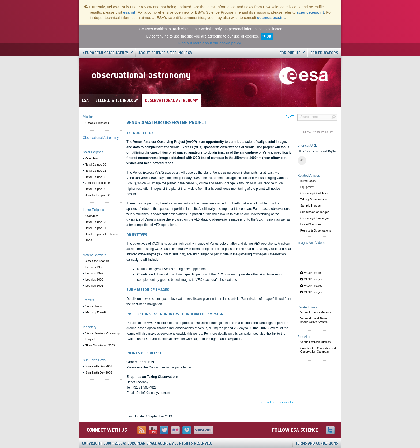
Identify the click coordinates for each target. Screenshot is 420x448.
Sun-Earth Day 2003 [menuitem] (98, 372)
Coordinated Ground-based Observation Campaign (318, 349)
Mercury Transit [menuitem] (95, 312)
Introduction (308, 180)
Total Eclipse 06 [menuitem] (95, 189)
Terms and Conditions (316, 443)
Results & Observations (315, 230)
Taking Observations (313, 199)
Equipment (307, 187)
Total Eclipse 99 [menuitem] (95, 164)
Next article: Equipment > (276, 402)
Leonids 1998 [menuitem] (94, 267)
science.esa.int (310, 12)
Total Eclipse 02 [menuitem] (95, 176)
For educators (324, 53)
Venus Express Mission (315, 312)
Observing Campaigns (314, 218)
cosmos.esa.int (271, 18)
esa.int (129, 12)
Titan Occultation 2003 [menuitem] (100, 345)
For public (290, 53)
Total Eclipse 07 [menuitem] (95, 228)
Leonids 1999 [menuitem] (94, 273)
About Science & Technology (165, 53)
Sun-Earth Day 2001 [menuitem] (98, 366)
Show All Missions (97, 123)
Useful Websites (310, 224)
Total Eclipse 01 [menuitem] (95, 170)
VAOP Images (311, 272)
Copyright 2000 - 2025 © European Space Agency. (147, 443)
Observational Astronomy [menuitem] (101, 138)
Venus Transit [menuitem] (94, 306)
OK (269, 36)
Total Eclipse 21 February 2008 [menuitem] (102, 237)
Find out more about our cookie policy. (210, 43)
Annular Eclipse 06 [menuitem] (97, 195)
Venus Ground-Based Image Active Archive (314, 320)
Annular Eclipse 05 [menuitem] (97, 182)
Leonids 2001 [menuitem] (94, 285)
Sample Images (310, 205)
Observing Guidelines (314, 193)
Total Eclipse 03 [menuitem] (95, 221)
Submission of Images (314, 212)
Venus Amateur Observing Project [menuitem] (102, 336)
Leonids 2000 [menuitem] (94, 279)
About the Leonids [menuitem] (97, 261)
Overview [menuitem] (91, 158)
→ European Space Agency (105, 53)
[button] (302, 160)
